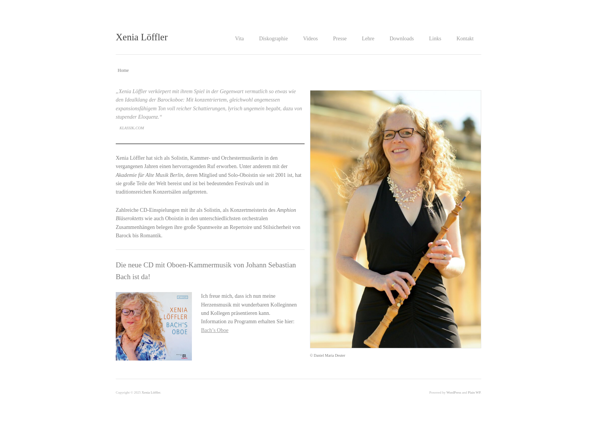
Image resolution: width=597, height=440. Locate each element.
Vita (239, 38)
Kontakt (465, 38)
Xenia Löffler (142, 37)
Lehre (368, 38)
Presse (340, 38)
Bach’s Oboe (214, 330)
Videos (310, 38)
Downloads (401, 38)
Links (435, 38)
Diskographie (273, 38)
